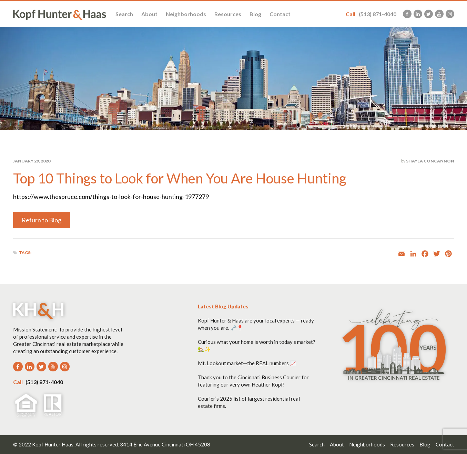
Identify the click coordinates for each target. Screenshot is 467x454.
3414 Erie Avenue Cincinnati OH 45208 (165, 444)
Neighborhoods (186, 14)
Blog (255, 14)
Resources (227, 14)
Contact (280, 14)
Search (124, 14)
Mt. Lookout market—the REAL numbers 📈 (247, 363)
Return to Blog (41, 220)
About (149, 14)
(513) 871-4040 (371, 14)
